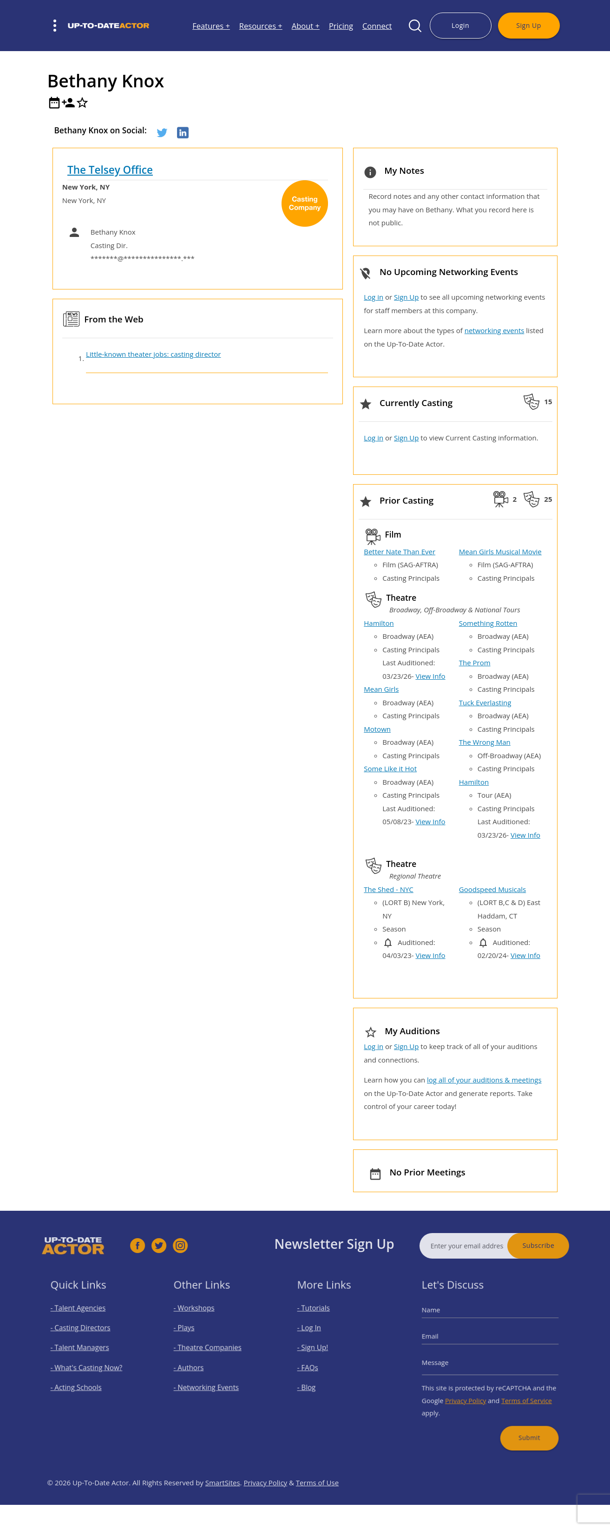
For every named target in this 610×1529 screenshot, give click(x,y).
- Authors (195, 1367)
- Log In (316, 1334)
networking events (495, 330)
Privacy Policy (470, 1394)
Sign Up (528, 25)
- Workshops (199, 1317)
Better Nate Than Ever (399, 551)
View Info (430, 676)
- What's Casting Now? (88, 1367)
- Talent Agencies (82, 1317)
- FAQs (315, 1367)
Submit (522, 1424)
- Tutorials (320, 1317)
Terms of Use (317, 1501)
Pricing (341, 25)
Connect (377, 25)
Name (441, 1319)
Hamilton (379, 623)
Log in (373, 297)
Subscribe (558, 1245)
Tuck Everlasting (485, 702)
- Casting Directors (84, 1334)
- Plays (191, 1334)
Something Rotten (488, 623)
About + (306, 25)
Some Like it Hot (390, 768)
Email (441, 1341)
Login (460, 25)
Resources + (260, 25)
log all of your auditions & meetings (484, 1079)
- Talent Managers (83, 1350)
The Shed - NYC (388, 889)
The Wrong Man (485, 742)
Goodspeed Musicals (492, 889)
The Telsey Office (110, 170)
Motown (377, 729)
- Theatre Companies (211, 1350)
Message (445, 1362)
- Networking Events (210, 1383)
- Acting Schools (80, 1383)
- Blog (314, 1383)
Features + (211, 25)
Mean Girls (381, 689)
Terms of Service (520, 1394)
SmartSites (222, 1501)
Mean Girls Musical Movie (500, 551)
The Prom (475, 662)
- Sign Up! (319, 1350)
